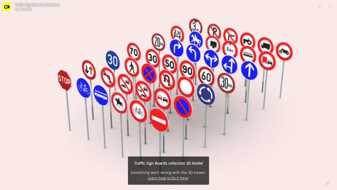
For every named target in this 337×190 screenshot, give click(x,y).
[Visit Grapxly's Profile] (7, 7)
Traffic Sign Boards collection (37, 4)
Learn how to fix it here (168, 177)
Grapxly (26, 9)
